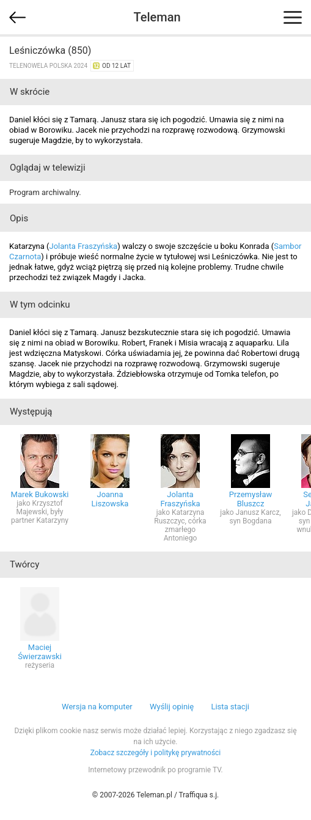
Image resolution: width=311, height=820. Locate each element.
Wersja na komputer (97, 706)
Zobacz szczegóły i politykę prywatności (155, 752)
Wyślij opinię (172, 706)
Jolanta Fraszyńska (83, 246)
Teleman (156, 17)
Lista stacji (230, 706)
